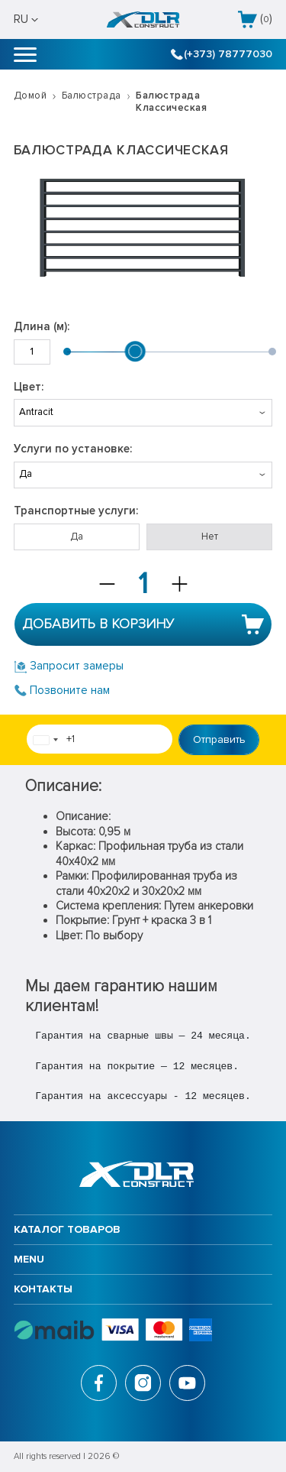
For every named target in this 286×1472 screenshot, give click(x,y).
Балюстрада (91, 95)
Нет (209, 536)
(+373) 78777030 (222, 54)
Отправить (219, 739)
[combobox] (45, 739)
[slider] (135, 351)
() (255, 19)
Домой (30, 95)
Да (76, 536)
